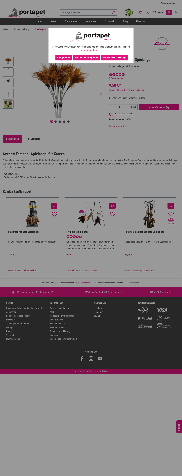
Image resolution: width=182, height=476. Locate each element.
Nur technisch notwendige (115, 57)
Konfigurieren (63, 57)
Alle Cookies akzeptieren (86, 57)
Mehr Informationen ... (91, 50)
